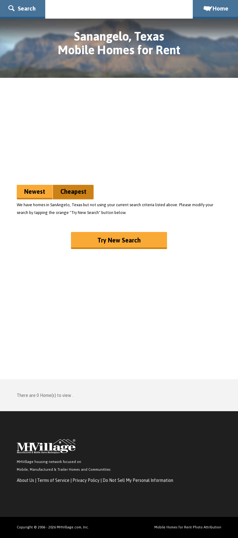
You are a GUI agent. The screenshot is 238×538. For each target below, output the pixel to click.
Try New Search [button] (119, 240)
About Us (25, 480)
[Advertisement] (119, 133)
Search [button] (22, 8)
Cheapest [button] (73, 191)
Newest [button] (34, 191)
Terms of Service (53, 480)
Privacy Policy (86, 480)
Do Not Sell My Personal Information (138, 480)
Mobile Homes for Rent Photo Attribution (187, 527)
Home (215, 8)
